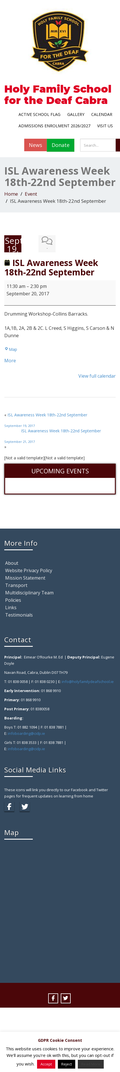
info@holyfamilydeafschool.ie (88, 681)
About (11, 563)
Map (10, 349)
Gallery (75, 114)
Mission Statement (25, 578)
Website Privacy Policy (28, 570)
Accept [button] (46, 1064)
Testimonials (19, 615)
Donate (61, 145)
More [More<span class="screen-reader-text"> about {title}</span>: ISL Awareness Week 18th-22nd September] (10, 360)
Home (11, 194)
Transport (16, 585)
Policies (13, 600)
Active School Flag (39, 114)
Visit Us (105, 125)
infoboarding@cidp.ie (26, 733)
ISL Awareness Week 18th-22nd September (60, 420)
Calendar (101, 114)
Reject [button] (66, 1064)
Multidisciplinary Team (29, 593)
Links (11, 607)
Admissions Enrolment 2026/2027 (54, 125)
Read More (90, 1064)
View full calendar (97, 376)
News (35, 145)
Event (31, 194)
